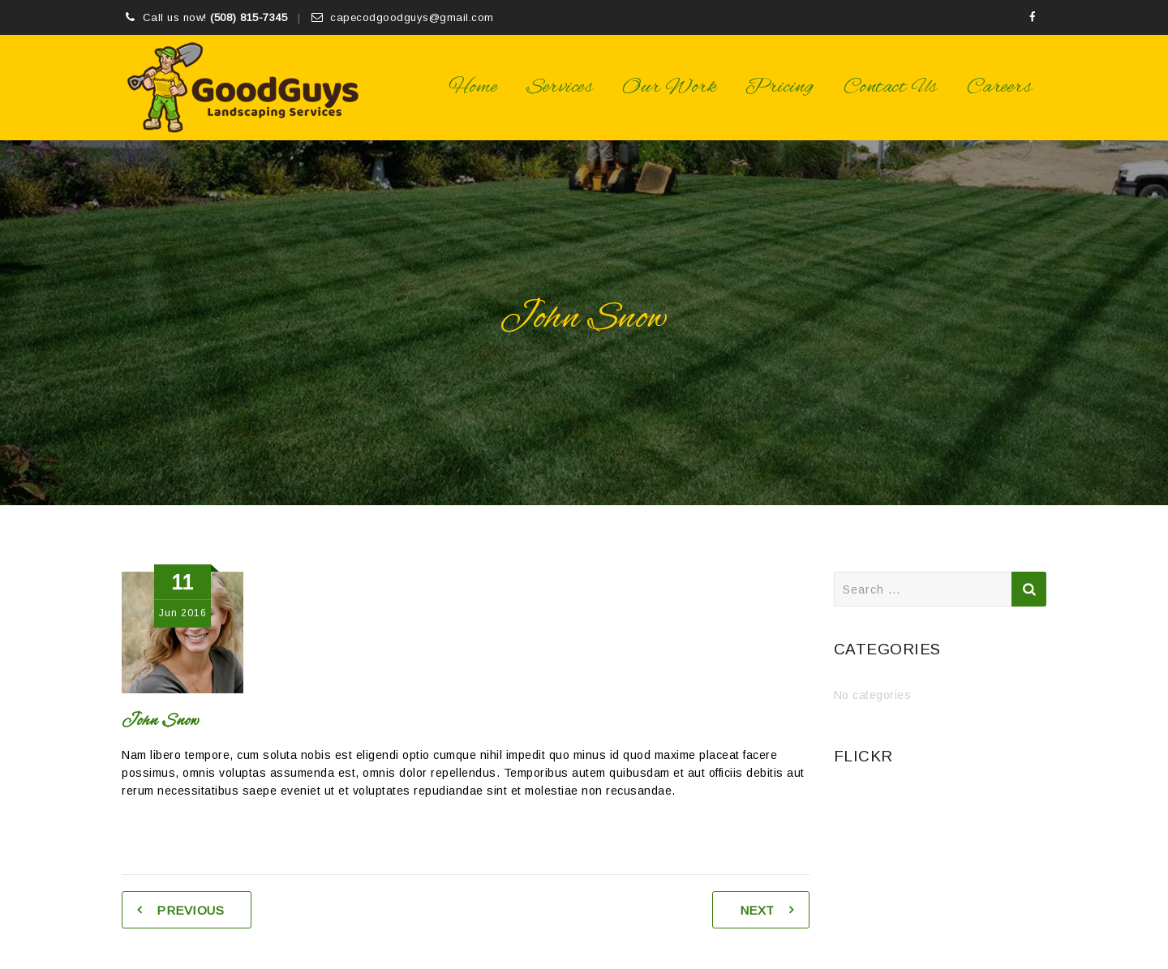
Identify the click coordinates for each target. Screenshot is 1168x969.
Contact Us (891, 87)
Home (473, 87)
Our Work (669, 87)
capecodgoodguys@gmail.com (412, 17)
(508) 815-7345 (248, 17)
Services (559, 87)
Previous (190, 910)
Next (757, 910)
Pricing (779, 87)
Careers (1000, 87)
